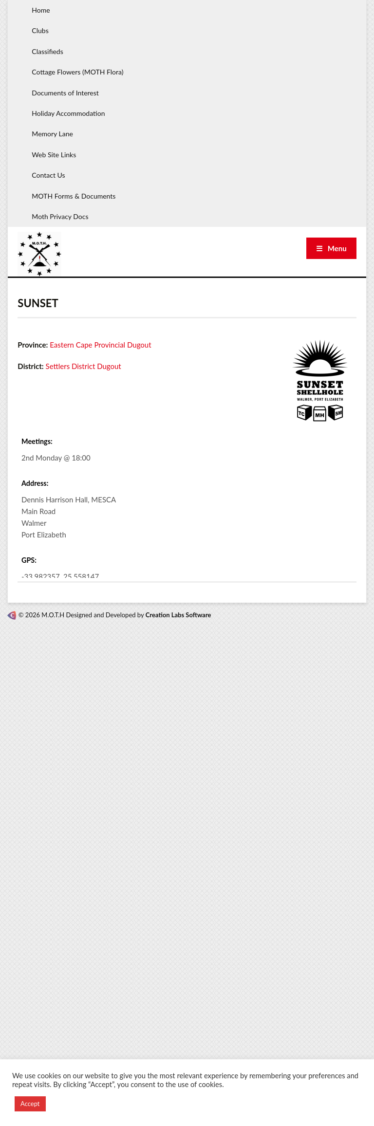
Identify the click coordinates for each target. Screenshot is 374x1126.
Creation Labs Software (178, 615)
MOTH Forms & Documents (73, 196)
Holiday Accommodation (68, 113)
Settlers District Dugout (83, 366)
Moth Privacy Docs (60, 216)
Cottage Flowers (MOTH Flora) (77, 72)
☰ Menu (331, 248)
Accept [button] (30, 1104)
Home (41, 10)
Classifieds (47, 51)
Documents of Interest (65, 93)
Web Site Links (54, 154)
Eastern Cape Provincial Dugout (100, 344)
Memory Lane (52, 133)
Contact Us (48, 175)
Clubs (40, 30)
